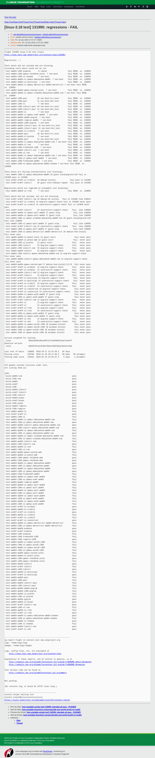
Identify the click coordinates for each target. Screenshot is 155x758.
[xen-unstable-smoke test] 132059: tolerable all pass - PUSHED (49, 707)
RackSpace (47, 751)
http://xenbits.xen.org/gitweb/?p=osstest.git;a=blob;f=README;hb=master (47, 664)
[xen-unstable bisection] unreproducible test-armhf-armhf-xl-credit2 (51, 710)
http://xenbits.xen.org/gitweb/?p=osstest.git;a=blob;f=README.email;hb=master (50, 662)
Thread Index (60, 22)
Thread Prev (28, 22)
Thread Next (39, 22)
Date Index (49, 22)
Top (6, 17)
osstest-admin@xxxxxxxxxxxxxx (55, 34)
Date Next (18, 22)
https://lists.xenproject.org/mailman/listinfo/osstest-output (37, 700)
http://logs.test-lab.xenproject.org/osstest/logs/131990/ (35, 55)
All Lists (12, 17)
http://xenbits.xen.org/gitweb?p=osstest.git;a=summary (38, 672)
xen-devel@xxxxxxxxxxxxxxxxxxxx (27, 34)
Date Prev (9, 22)
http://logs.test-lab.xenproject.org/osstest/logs (35, 653)
